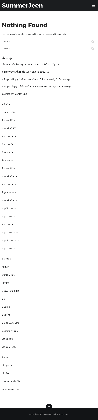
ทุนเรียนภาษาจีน (10, 323)
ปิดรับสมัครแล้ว (10, 331)
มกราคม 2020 (9, 184)
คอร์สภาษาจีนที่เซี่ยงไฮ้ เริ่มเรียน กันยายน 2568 (25, 71)
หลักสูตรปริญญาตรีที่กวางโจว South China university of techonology (36, 86)
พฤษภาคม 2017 (10, 216)
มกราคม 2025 (9, 136)
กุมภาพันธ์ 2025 (9, 128)
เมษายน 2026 (8, 112)
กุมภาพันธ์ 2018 (9, 200)
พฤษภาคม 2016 (10, 232)
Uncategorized (10, 290)
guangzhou (8, 275)
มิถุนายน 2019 (9, 192)
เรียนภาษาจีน (9, 347)
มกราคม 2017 (9, 224)
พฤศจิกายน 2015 (10, 240)
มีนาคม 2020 (8, 168)
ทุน (3, 299)
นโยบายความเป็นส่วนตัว (14, 93)
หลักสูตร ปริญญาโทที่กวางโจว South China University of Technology (36, 79)
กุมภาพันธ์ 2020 (9, 176)
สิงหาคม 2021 (9, 160)
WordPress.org (10, 389)
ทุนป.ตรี (6, 307)
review (5, 282)
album (5, 266)
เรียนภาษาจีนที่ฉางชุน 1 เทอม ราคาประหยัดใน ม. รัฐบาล (30, 64)
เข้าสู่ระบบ (7, 365)
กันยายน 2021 (9, 152)
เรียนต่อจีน (7, 339)
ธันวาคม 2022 (9, 144)
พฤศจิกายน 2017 (10, 208)
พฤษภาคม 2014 (10, 248)
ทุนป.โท (6, 315)
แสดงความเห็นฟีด (11, 381)
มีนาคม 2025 (8, 120)
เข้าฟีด (5, 373)
